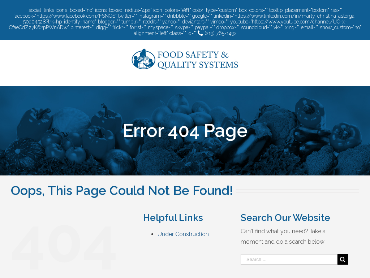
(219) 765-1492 (217, 33)
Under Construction (183, 234)
